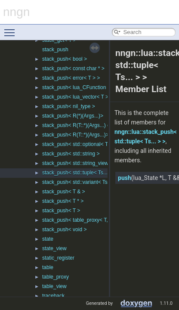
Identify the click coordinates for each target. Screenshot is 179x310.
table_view (54, 286)
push (124, 177)
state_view (54, 248)
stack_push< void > (64, 229)
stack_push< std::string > (70, 154)
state (47, 239)
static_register (58, 258)
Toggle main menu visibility (11, 29)
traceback (53, 296)
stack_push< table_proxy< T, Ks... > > (85, 220)
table (47, 267)
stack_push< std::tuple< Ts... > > (79, 173)
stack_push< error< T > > (71, 78)
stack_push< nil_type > (68, 106)
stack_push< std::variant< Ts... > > (81, 182)
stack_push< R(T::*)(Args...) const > (83, 125)
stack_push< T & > (63, 192)
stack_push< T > (61, 211)
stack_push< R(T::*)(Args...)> (75, 135)
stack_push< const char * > (73, 68)
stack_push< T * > (62, 201)
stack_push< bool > (64, 59)
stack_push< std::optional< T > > (79, 144)
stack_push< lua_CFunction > (76, 87)
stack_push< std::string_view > (77, 163)
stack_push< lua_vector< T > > (77, 97)
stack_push (55, 49)
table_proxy (55, 277)
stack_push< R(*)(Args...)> (72, 116)
